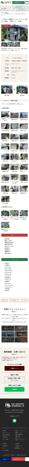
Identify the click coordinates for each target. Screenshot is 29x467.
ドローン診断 (5, 439)
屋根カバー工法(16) (8, 240)
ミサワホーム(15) (8, 274)
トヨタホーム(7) (8, 279)
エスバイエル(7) (8, 275)
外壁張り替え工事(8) (9, 244)
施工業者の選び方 (6, 435)
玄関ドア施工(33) (8, 253)
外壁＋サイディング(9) (9, 246)
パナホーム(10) (7, 283)
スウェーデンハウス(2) (9, 285)
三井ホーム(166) (8, 268)
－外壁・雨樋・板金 (19, 434)
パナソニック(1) (8, 266)
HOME (2, 12)
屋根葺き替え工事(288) (9, 242)
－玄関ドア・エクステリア (20, 439)
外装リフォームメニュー (20, 430)
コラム (4, 448)
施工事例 (6, 12)
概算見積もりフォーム (20, 448)
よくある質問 (5, 450)
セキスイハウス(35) (8, 270)
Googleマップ (14, 416)
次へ (24, 300)
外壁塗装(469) (7, 249)
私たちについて (6, 432)
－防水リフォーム (18, 438)
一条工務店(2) (7, 288)
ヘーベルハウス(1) (8, 286)
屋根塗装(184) (7, 251)
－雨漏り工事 (17, 436)
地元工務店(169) (8, 277)
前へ (4, 300)
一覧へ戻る (14, 300)
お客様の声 (5, 446)
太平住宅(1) (7, 263)
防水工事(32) (7, 248)
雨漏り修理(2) (7, 238)
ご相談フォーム (14, 368)
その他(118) (7, 290)
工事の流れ (5, 437)
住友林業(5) (7, 281)
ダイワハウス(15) (8, 272)
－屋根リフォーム (18, 432)
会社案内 (17, 443)
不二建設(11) (7, 265)
